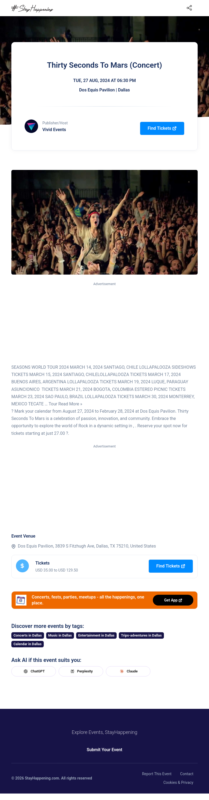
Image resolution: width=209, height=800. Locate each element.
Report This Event (156, 774)
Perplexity (81, 671)
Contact (186, 774)
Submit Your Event (104, 749)
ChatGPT (33, 671)
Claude (128, 671)
